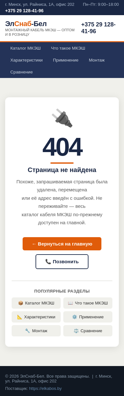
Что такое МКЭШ (68, 48)
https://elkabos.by (45, 388)
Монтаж (97, 60)
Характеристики (26, 60)
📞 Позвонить (61, 261)
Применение (65, 60)
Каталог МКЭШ (25, 48)
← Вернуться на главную (62, 243)
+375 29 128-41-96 (24, 10)
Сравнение (21, 72)
